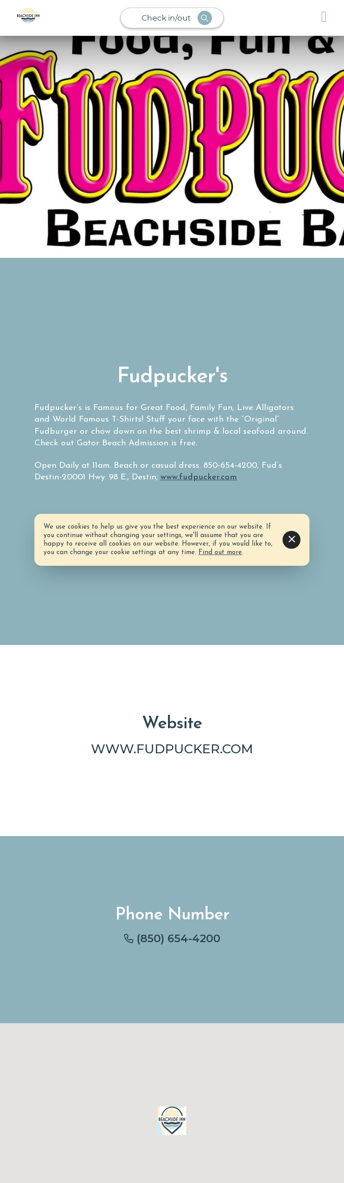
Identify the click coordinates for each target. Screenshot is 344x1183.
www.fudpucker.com (198, 477)
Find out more (220, 552)
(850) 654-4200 (178, 938)
